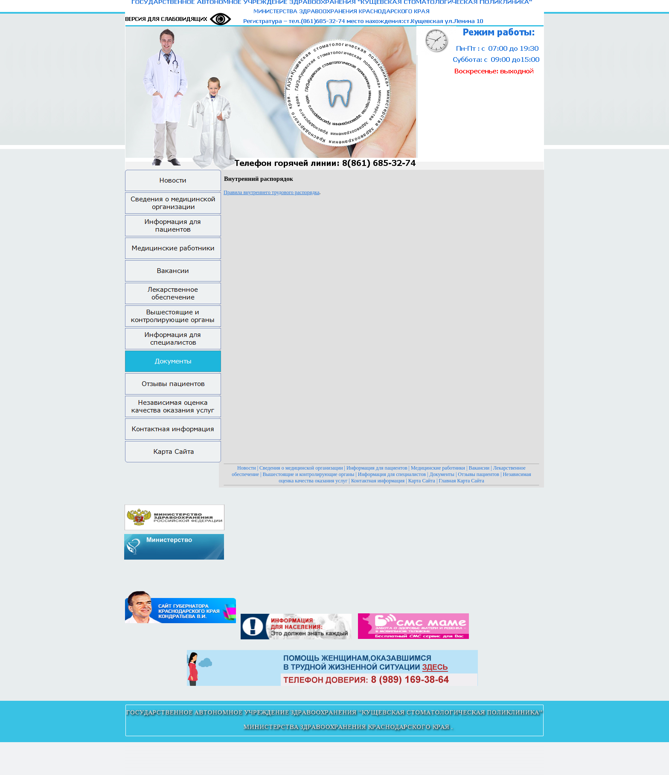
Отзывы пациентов (478, 474)
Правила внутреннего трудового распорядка (271, 192)
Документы (442, 474)
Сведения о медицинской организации (301, 468)
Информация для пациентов (376, 468)
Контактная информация (377, 481)
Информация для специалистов (392, 474)
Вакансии (478, 468)
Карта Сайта (421, 481)
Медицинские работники (438, 468)
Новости (246, 468)
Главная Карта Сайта (461, 481)
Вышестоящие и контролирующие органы (309, 474)
